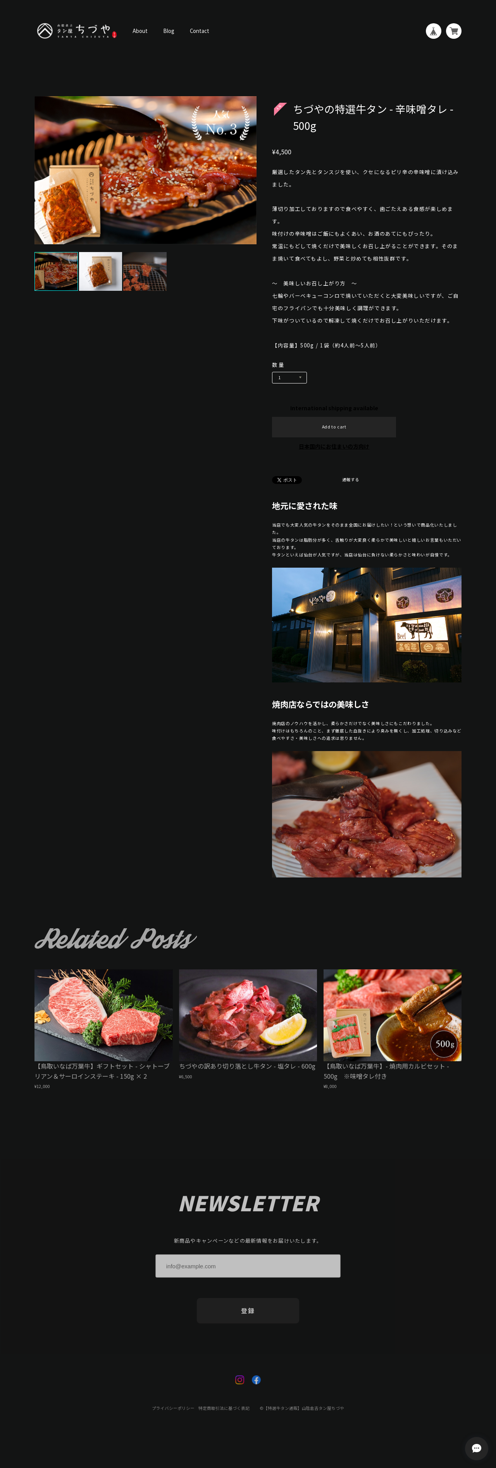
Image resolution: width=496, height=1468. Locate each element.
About (140, 31)
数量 (278, 364)
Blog (168, 31)
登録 (248, 1315)
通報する (350, 480)
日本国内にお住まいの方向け (334, 446)
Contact (199, 31)
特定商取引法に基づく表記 (224, 1413)
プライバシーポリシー (173, 1413)
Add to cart (334, 427)
